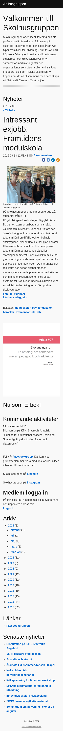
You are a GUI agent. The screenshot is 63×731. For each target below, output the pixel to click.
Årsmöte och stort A (19, 659)
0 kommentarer (41, 155)
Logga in (8, 508)
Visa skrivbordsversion (31, 726)
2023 (11, 563)
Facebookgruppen (18, 625)
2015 (11, 607)
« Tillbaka (9, 110)
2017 (11, 596)
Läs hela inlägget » (15, 297)
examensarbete (25, 312)
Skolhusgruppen (14, 4)
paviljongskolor (42, 307)
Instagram (33, 482)
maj (13, 541)
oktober (15, 530)
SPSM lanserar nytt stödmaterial (27, 701)
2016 (11, 601)
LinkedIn (32, 473)
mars (14, 546)
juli (12, 535)
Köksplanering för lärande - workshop (30, 680)
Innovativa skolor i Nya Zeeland (26, 695)
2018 (11, 590)
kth (39, 312)
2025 (11, 525)
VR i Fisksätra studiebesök (23, 653)
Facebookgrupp (23, 456)
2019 (11, 585)
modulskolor (22, 307)
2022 (11, 568)
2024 (11, 557)
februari (16, 552)
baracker (8, 312)
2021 (11, 574)
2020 (11, 579)
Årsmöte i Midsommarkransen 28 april (30, 665)
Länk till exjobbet (14, 294)
